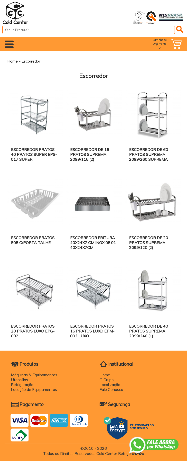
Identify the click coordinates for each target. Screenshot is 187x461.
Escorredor (30, 61)
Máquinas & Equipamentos (34, 374)
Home (12, 61)
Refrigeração (22, 384)
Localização (110, 384)
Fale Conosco (111, 389)
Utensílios (19, 379)
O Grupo (107, 379)
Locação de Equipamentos (34, 389)
